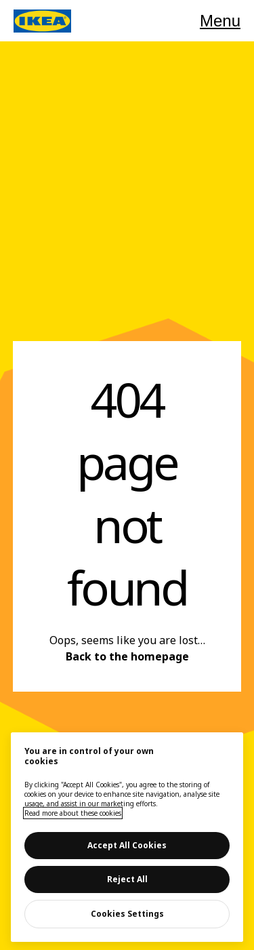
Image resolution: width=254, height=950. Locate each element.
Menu (220, 21)
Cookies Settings (127, 913)
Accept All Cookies (127, 845)
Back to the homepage (127, 656)
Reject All (127, 879)
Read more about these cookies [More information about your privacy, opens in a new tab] (72, 813)
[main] (127, 837)
